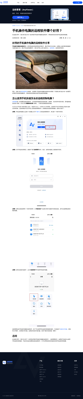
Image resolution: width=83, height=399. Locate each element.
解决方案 (25, 2)
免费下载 (20, 17)
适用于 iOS (41, 374)
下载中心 (38, 111)
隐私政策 (73, 395)
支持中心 (76, 365)
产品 (18, 2)
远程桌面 (59, 365)
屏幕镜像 (59, 376)
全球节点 (33, 2)
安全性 (75, 374)
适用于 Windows (42, 369)
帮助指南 (76, 367)
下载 (77, 2)
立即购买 (41, 379)
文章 (22, 25)
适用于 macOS (42, 372)
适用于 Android (42, 376)
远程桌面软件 (23, 91)
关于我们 (76, 372)
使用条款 (78, 395)
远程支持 (59, 369)
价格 (38, 2)
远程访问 (59, 367)
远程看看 (14, 101)
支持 (43, 2)
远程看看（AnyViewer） (16, 25)
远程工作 (59, 372)
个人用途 (41, 365)
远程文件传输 (63, 329)
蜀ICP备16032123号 (42, 395)
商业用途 (41, 367)
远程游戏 (52, 48)
